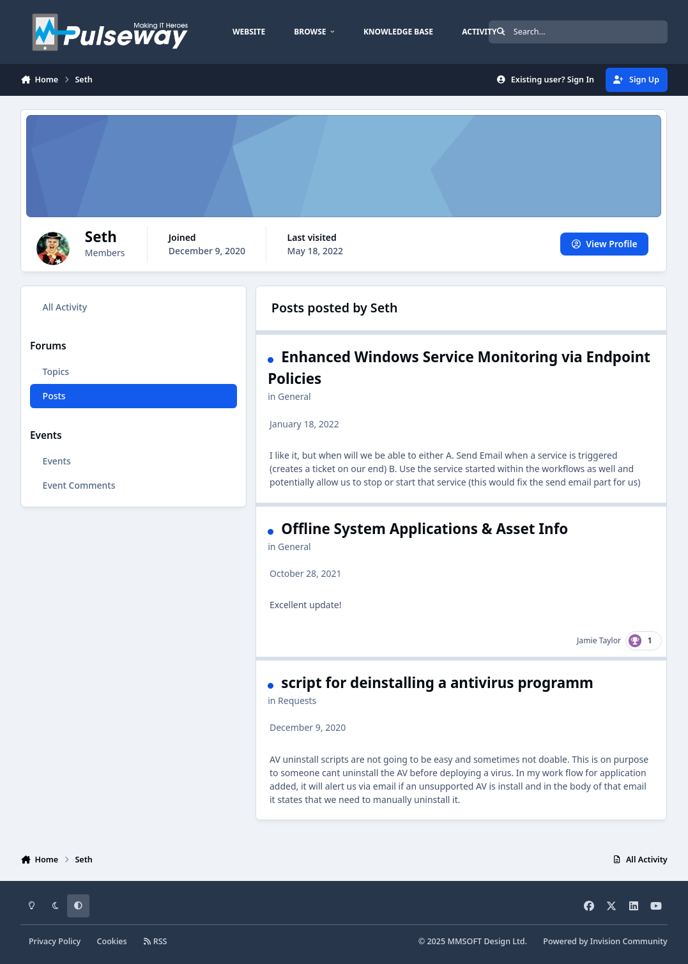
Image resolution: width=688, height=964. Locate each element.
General (295, 396)
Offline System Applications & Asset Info (425, 528)
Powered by (605, 941)
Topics (56, 371)
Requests (298, 700)
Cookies (111, 941)
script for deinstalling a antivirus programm (438, 682)
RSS (155, 941)
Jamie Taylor (599, 639)
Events (57, 461)
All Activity (65, 307)
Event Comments (79, 485)
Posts (54, 396)
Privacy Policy (54, 941)
